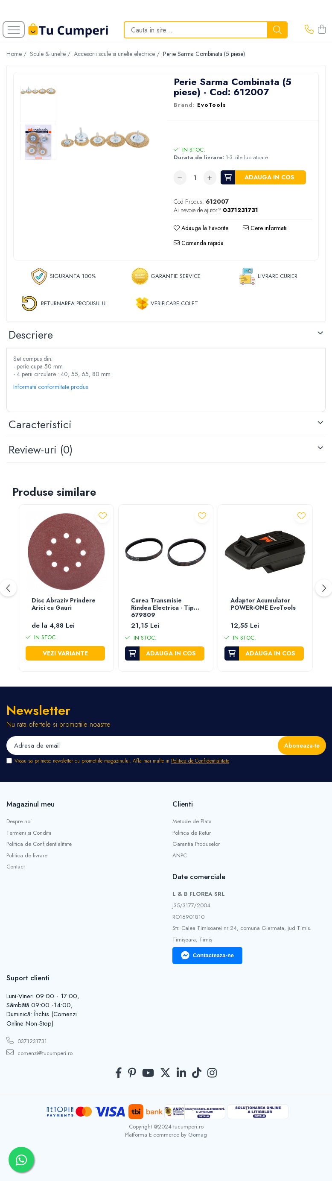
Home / (17, 54)
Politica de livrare (26, 855)
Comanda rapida (199, 243)
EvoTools (211, 105)
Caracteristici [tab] (40, 424)
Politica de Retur (191, 833)
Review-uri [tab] (41, 449)
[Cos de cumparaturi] (322, 30)
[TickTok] (197, 1073)
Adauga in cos (269, 177)
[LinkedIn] (181, 1073)
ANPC (179, 855)
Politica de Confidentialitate (200, 761)
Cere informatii (265, 228)
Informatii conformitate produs (50, 387)
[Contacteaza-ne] (309, 30)
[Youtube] (148, 1073)
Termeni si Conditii (28, 833)
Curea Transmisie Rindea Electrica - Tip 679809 (162, 608)
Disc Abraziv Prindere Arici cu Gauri (64, 604)
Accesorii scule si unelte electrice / (117, 54)
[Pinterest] (132, 1073)
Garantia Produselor (196, 844)
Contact (15, 867)
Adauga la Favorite (201, 228)
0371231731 (26, 1041)
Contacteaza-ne (207, 955)
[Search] (206, 29)
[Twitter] (165, 1073)
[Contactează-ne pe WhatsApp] (21, 1159)
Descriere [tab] (31, 335)
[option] (38, 104)
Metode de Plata (192, 821)
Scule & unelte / (51, 54)
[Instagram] (212, 1073)
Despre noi (19, 821)
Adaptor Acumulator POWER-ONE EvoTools (263, 604)
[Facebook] (118, 1073)
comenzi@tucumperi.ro (39, 1053)
